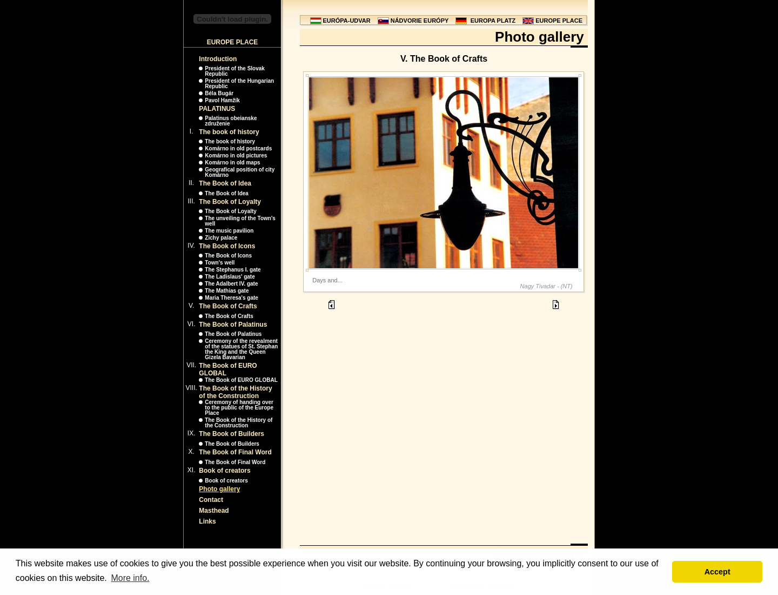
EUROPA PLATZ (493, 20)
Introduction (218, 59)
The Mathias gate (227, 291)
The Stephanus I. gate (232, 270)
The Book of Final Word (235, 452)
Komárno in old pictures (236, 155)
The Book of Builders (231, 434)
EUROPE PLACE (558, 20)
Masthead (214, 510)
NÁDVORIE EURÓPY (420, 20)
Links (207, 521)
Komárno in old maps (232, 163)
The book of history (229, 132)
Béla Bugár (219, 93)
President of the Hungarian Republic (239, 83)
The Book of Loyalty (230, 202)
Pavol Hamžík (222, 100)
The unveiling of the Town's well (240, 221)
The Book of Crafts (228, 306)
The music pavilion (229, 231)
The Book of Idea (225, 183)
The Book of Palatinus (233, 324)
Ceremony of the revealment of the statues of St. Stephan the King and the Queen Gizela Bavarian (241, 349)
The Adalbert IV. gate (231, 284)
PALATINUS (217, 109)
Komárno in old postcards (238, 148)
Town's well (219, 263)
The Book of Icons (227, 246)
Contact (211, 500)
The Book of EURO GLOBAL (241, 380)
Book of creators (224, 470)
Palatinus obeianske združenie (231, 121)
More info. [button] (130, 578)
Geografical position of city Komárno (239, 172)
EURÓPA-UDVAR (347, 20)
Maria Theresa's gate (231, 298)
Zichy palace (221, 238)
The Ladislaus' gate (229, 277)
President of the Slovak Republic (235, 71)
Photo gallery (219, 489)
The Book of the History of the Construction (235, 392)
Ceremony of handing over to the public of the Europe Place (239, 407)
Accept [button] (717, 571)
